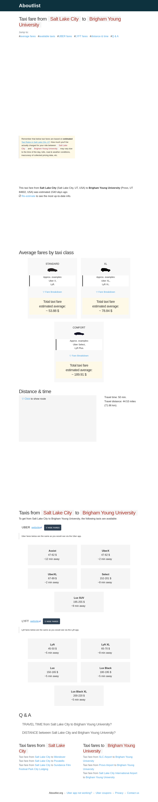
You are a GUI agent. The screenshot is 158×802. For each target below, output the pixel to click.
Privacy (119, 793)
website (35, 527)
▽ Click (26, 398)
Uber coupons (104, 793)
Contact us (133, 793)
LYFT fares (81, 36)
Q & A (115, 36)
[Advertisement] (79, 60)
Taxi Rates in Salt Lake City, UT (35, 142)
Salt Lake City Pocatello (41, 761)
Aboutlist (29, 5)
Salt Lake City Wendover (42, 757)
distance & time (99, 36)
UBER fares (65, 36)
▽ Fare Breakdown (52, 292)
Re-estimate (27, 196)
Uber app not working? (79, 793)
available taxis (47, 36)
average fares (28, 36)
